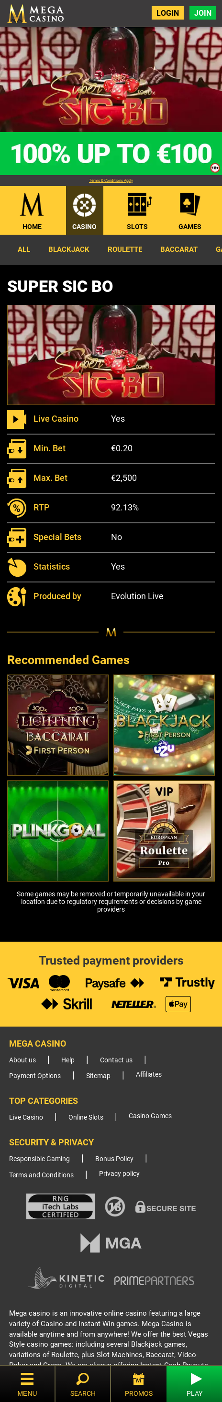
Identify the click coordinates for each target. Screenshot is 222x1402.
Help (68, 1060)
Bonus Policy (114, 1159)
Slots (137, 226)
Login (167, 13)
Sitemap (98, 1076)
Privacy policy (119, 1174)
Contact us (116, 1060)
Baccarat (179, 249)
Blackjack (68, 249)
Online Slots (85, 1117)
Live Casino (26, 1117)
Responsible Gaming (39, 1159)
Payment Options (35, 1076)
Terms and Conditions (41, 1175)
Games (189, 226)
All (24, 249)
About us (22, 1060)
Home (32, 226)
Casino (84, 226)
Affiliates (149, 1074)
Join (202, 13)
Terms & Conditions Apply (111, 180)
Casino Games (150, 1116)
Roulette (125, 249)
